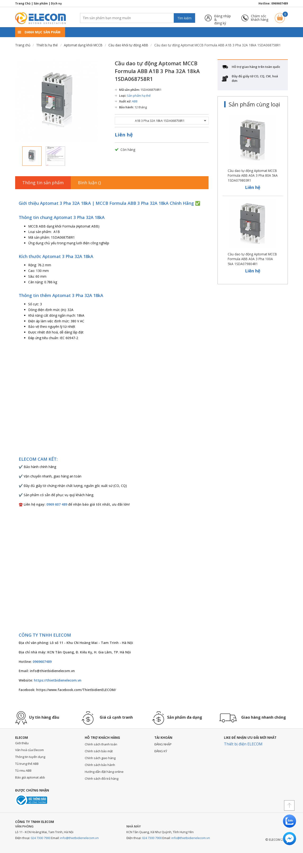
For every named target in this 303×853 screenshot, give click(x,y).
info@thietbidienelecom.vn (79, 838)
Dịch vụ (56, 3)
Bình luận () (89, 182)
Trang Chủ (23, 3)
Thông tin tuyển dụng (30, 757)
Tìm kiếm (184, 18)
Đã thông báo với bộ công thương (31, 800)
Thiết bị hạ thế (47, 45)
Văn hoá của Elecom (29, 750)
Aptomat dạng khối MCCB (83, 45)
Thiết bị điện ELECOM (243, 744)
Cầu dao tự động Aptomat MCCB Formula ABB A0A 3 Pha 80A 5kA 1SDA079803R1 (253, 175)
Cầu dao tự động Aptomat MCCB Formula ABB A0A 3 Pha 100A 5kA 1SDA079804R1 (252, 259)
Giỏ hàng (280, 15)
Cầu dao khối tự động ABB (128, 45)
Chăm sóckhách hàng (259, 18)
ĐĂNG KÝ (160, 751)
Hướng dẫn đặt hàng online (104, 772)
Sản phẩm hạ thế (139, 95)
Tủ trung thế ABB (27, 763)
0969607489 (279, 3)
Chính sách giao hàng (100, 758)
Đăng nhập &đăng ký (222, 18)
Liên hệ (124, 134)
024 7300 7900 (40, 838)
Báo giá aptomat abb (30, 777)
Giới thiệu (22, 743)
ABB (135, 101)
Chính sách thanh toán (101, 744)
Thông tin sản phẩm (43, 182)
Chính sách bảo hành (100, 765)
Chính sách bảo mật (99, 751)
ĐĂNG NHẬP (163, 744)
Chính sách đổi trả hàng (101, 778)
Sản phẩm (41, 3)
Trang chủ (22, 45)
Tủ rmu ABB (23, 770)
